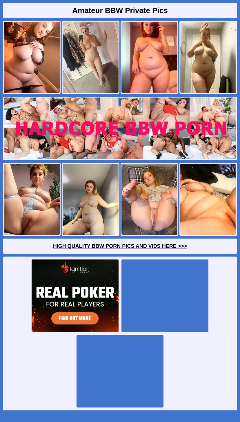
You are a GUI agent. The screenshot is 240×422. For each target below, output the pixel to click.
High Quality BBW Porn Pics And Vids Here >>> (120, 246)
